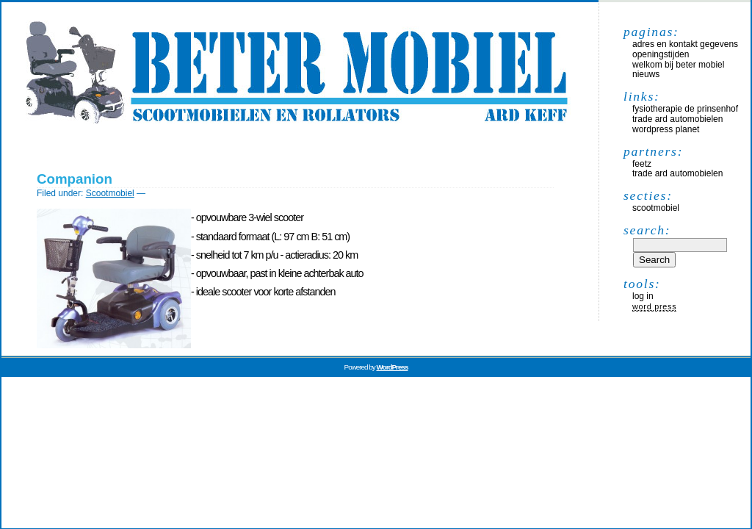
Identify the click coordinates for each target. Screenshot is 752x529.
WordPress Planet (665, 129)
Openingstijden (660, 54)
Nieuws (645, 74)
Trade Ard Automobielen (677, 119)
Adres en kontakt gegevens (685, 44)
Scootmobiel (110, 193)
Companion (74, 179)
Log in (643, 296)
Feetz (641, 164)
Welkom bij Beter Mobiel (678, 65)
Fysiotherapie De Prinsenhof (685, 109)
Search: (646, 230)
